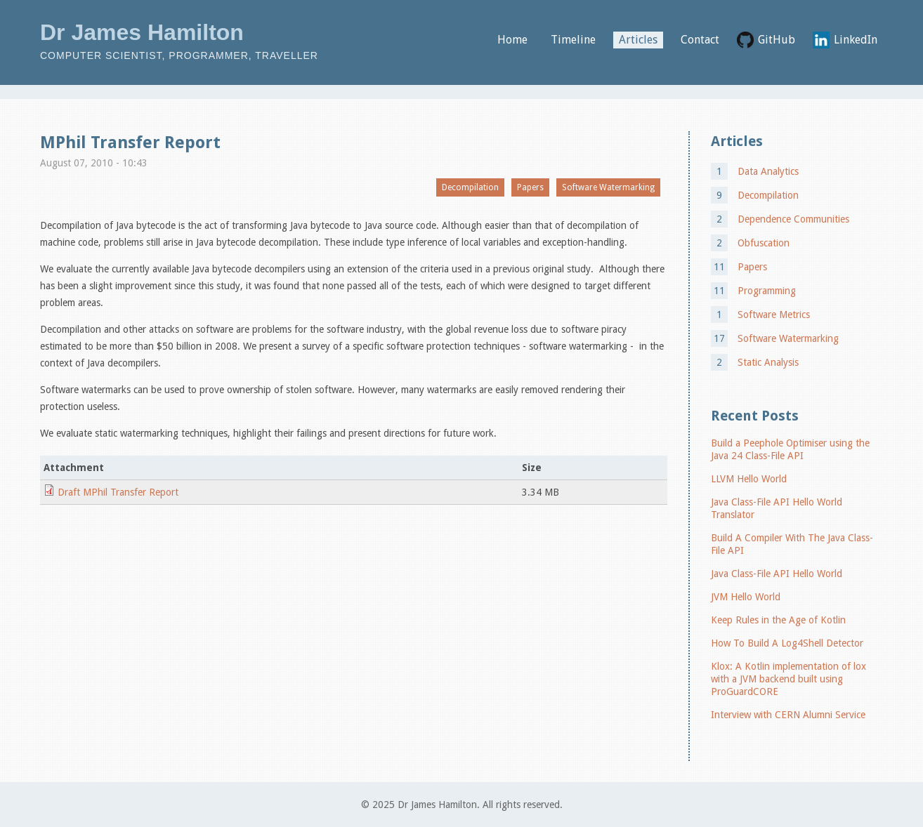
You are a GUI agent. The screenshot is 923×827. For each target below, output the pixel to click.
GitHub (776, 39)
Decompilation (470, 187)
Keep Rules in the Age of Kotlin (778, 620)
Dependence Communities (793, 219)
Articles (638, 39)
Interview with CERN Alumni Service (788, 714)
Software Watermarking (608, 187)
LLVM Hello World (749, 478)
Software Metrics (774, 314)
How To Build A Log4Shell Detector (787, 643)
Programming (767, 290)
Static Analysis (768, 362)
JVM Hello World (745, 596)
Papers (530, 187)
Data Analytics (768, 171)
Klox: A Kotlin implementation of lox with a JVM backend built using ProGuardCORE (788, 679)
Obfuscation (764, 243)
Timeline (573, 39)
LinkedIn (855, 39)
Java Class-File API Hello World (776, 573)
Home (512, 39)
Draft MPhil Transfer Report (118, 492)
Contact (700, 39)
